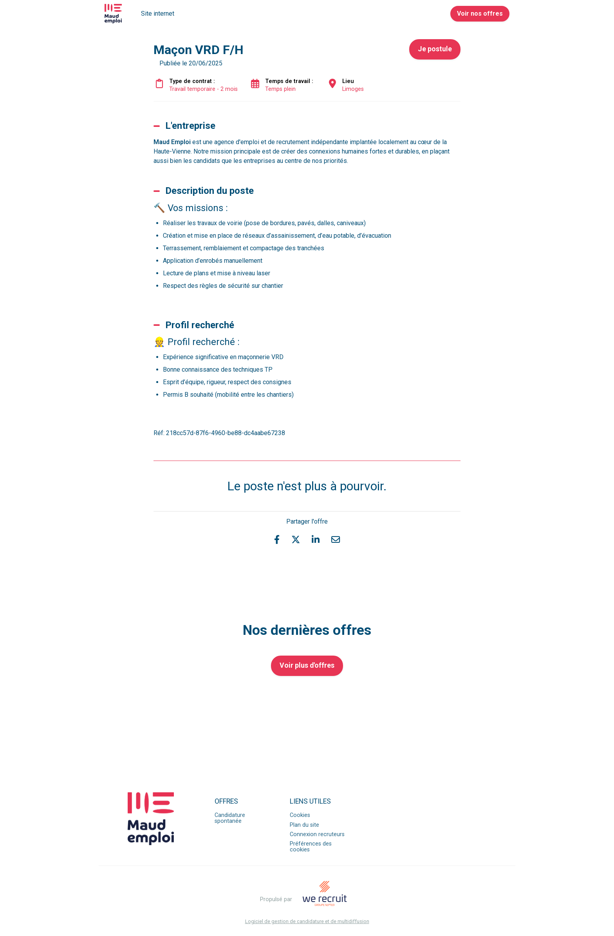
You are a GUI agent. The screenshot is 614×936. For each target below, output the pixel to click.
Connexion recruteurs (317, 834)
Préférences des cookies (311, 846)
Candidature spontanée (230, 818)
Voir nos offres (480, 13)
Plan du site (304, 825)
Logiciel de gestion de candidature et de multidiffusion (307, 921)
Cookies (300, 815)
